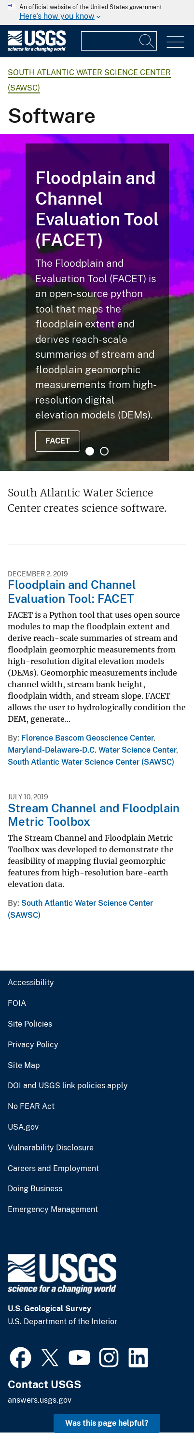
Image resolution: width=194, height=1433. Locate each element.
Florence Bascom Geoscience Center (87, 738)
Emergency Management (53, 1209)
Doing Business (35, 1189)
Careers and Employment (53, 1168)
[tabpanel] (97, 302)
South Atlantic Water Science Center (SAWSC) (91, 762)
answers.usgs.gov (39, 1400)
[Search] (147, 41)
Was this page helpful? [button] (107, 1423)
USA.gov (23, 1127)
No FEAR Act (31, 1106)
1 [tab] (89, 451)
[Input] (119, 41)
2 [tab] (104, 451)
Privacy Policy (33, 1045)
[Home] (37, 49)
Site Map (24, 1065)
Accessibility (31, 982)
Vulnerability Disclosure (51, 1148)
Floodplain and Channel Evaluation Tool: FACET (72, 591)
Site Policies (30, 1024)
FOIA (17, 1003)
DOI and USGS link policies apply (68, 1085)
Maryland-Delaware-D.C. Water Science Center (92, 750)
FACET (57, 440)
